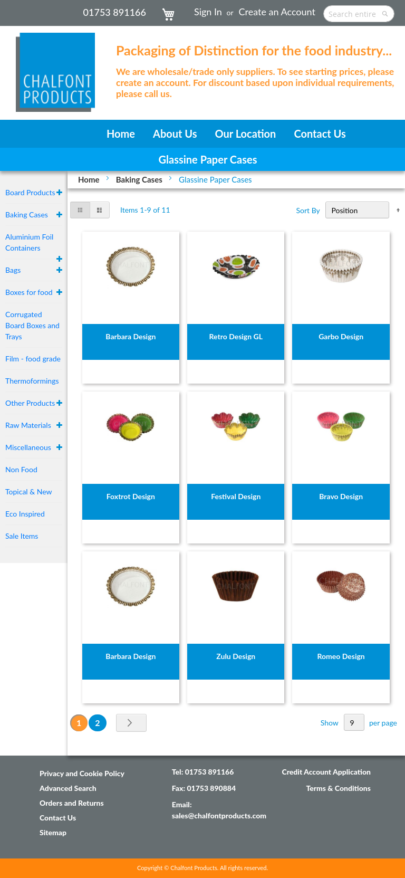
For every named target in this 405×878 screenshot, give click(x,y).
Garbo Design (341, 336)
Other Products (30, 402)
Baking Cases (140, 179)
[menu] (202, 134)
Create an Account (277, 11)
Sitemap (53, 832)
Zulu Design (235, 656)
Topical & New (28, 491)
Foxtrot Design (131, 496)
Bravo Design (341, 496)
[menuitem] (120, 134)
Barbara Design (130, 336)
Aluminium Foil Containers (29, 242)
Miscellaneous (28, 447)
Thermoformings (32, 380)
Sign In (208, 11)
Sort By (308, 210)
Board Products (30, 192)
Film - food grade (33, 358)
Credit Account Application (326, 771)
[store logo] (55, 67)
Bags (13, 269)
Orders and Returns (72, 802)
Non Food (21, 469)
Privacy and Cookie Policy (82, 773)
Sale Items (21, 535)
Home (89, 179)
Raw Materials (28, 425)
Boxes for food (29, 292)
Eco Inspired (25, 513)
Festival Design (236, 496)
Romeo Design (341, 656)
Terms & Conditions (338, 788)
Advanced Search (68, 788)
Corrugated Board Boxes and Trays (32, 325)
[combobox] (358, 13)
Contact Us (58, 817)
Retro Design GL (236, 336)
